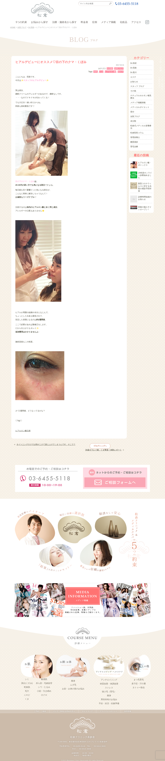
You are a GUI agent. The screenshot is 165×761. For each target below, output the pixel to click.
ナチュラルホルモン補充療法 (140, 96)
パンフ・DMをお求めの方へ (64, 711)
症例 (94, 22)
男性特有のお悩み (109, 699)
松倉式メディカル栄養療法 (140, 127)
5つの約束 (21, 22)
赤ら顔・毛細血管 (44, 683)
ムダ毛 (73, 685)
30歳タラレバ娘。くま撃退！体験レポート (103, 450)
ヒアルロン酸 (110, 72)
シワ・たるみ (44, 687)
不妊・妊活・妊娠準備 (109, 703)
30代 (95, 72)
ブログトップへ (100, 446)
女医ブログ (118, 69)
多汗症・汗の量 (139, 683)
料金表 (84, 22)
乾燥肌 (27, 687)
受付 (132, 112)
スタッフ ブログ (137, 86)
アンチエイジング (109, 680)
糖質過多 (134, 142)
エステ (133, 77)
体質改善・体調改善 (109, 684)
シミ (27, 679)
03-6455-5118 (79, 746)
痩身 (73, 681)
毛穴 (27, 691)
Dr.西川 (133, 72)
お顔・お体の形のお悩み (73, 689)
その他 (133, 91)
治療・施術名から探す (64, 22)
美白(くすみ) (27, 683)
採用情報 (127, 711)
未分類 (133, 121)
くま (101, 72)
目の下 (120, 72)
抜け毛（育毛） (109, 692)
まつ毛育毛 (139, 680)
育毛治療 (134, 146)
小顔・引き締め (44, 691)
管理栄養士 (135, 137)
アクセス (136, 22)
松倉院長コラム (137, 133)
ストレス (109, 688)
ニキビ (27, 695)
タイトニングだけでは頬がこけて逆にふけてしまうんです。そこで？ (45, 444)
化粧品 (123, 22)
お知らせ (134, 82)
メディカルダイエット (139, 107)
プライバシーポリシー (108, 711)
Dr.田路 (110, 69)
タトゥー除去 (139, 687)
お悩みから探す (39, 22)
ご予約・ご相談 (40, 711)
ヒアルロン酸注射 (23, 431)
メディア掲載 (108, 22)
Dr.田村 (133, 63)
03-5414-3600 (100, 746)
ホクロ (44, 695)
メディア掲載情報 (138, 102)
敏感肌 (44, 679)
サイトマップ (87, 711)
